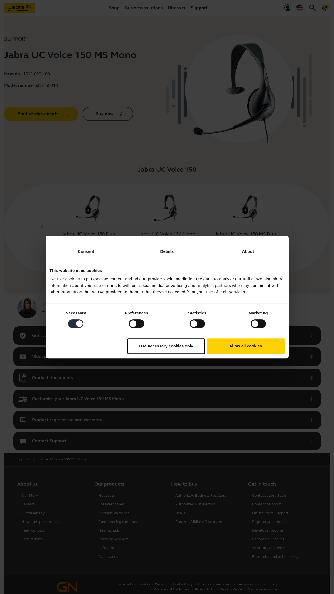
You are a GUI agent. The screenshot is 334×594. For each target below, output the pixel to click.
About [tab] (248, 251)
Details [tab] (167, 251)
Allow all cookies (246, 346)
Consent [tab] (86, 251)
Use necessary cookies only (166, 346)
